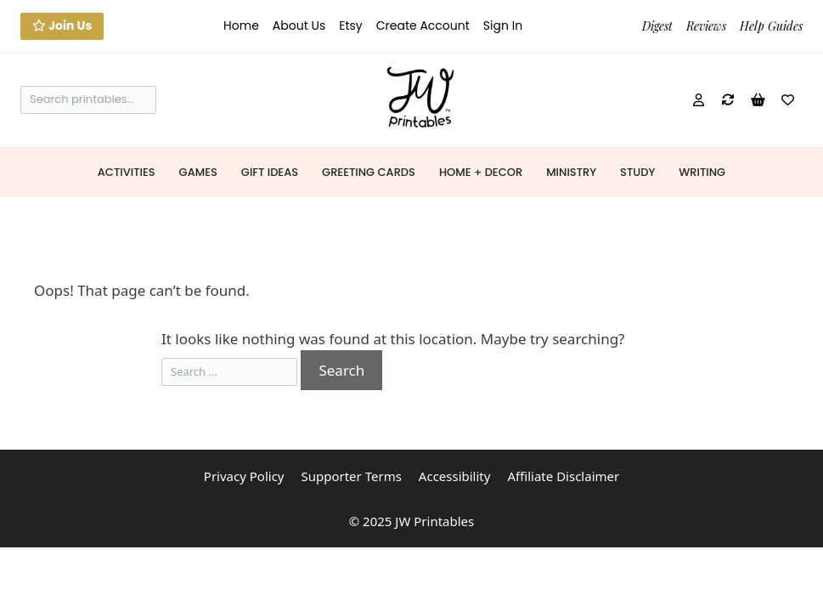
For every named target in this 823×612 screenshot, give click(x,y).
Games (198, 172)
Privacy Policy (244, 476)
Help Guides (771, 26)
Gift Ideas (269, 172)
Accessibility (455, 476)
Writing (702, 172)
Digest (657, 26)
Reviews (706, 26)
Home (241, 25)
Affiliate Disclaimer (563, 476)
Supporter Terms (351, 476)
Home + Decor (480, 172)
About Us (299, 25)
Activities (126, 172)
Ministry (571, 172)
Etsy (350, 25)
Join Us (62, 25)
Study (637, 172)
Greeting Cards (368, 172)
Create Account (423, 25)
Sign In (502, 25)
